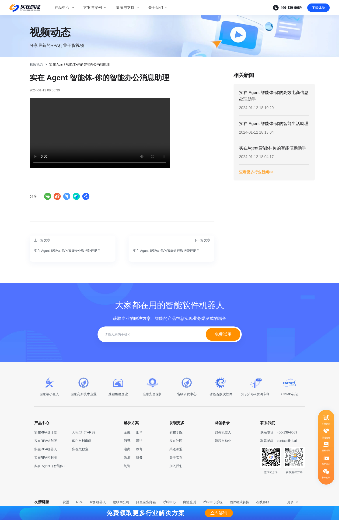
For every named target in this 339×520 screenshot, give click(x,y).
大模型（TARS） (84, 432)
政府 (127, 457)
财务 (139, 457)
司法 (139, 441)
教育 (139, 449)
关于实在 (175, 457)
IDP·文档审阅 (81, 441)
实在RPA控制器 (45, 457)
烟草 (139, 432)
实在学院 (175, 432)
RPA (79, 502)
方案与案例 (92, 8)
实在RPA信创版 (45, 441)
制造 (127, 466)
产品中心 (62, 8)
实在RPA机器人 (45, 449)
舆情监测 (189, 502)
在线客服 (262, 502)
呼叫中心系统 (213, 502)
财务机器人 (98, 502)
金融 (127, 432)
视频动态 (36, 64)
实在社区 (175, 441)
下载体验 (318, 8)
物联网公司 (121, 502)
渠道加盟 (175, 449)
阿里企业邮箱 (146, 502)
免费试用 (223, 334)
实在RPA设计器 (45, 432)
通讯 (127, 441)
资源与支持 (125, 8)
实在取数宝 (80, 449)
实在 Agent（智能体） (50, 466)
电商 (127, 449)
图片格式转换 (239, 502)
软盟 (66, 502)
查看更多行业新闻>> (256, 172)
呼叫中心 (169, 502)
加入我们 (175, 466)
